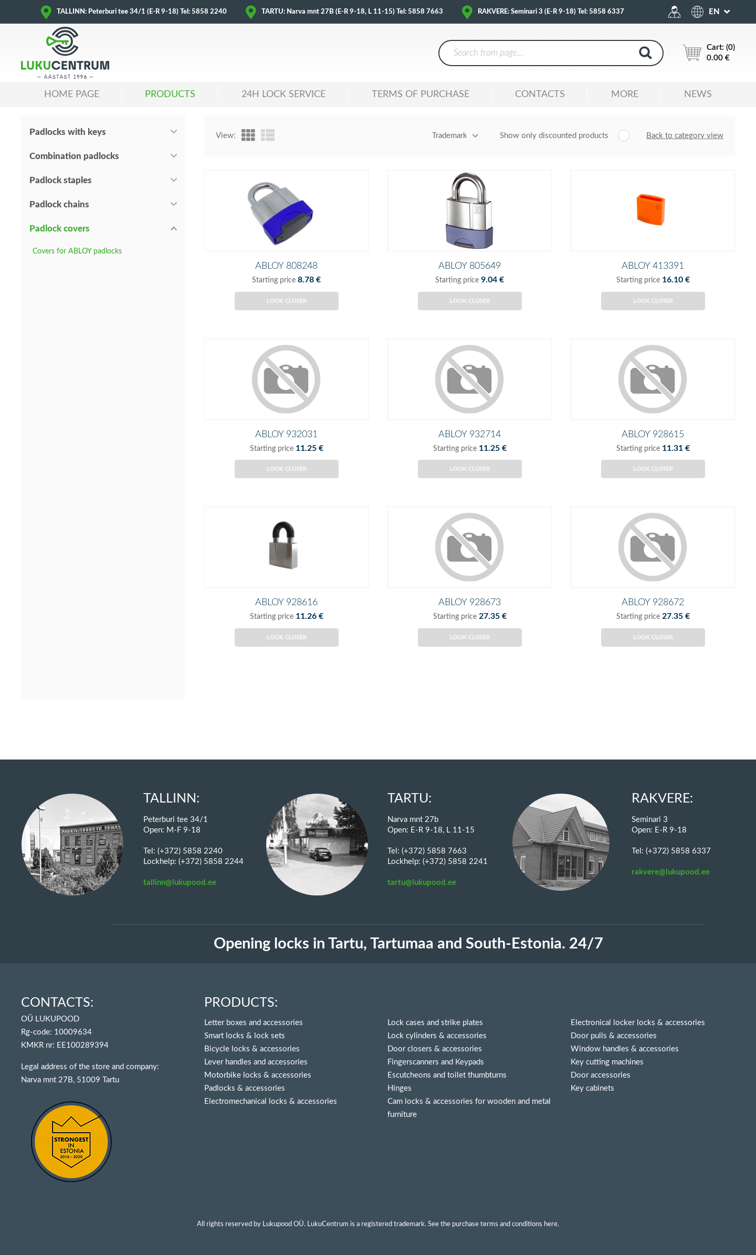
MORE (624, 94)
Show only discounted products (554, 136)
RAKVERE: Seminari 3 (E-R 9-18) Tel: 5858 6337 (551, 11)
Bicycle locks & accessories (252, 1049)
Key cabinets (592, 1088)
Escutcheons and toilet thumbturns (447, 1075)
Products (170, 94)
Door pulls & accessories (614, 1036)
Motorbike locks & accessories (257, 1075)
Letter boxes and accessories (253, 1023)
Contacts (540, 94)
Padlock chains (59, 204)
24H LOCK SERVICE (284, 94)
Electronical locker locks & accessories (638, 1023)
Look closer (287, 318)
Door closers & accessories (434, 1049)
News (698, 94)
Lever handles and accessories (256, 1062)
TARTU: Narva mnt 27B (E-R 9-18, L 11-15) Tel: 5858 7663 (352, 11)
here (551, 1224)
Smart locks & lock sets (244, 1036)
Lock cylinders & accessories (437, 1036)
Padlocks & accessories (244, 1088)
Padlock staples (60, 180)
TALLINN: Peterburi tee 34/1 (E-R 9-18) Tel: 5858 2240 (142, 11)
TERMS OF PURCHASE (420, 94)
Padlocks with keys (67, 132)
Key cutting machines (607, 1062)
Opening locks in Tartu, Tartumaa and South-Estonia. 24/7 (408, 944)
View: (226, 136)
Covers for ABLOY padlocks (77, 251)
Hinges (399, 1088)
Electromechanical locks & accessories (270, 1101)
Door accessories (601, 1075)
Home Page (71, 94)
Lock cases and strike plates (435, 1023)
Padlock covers (59, 228)
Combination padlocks (74, 156)
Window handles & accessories (625, 1049)
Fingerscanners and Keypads (435, 1062)
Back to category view (684, 136)
